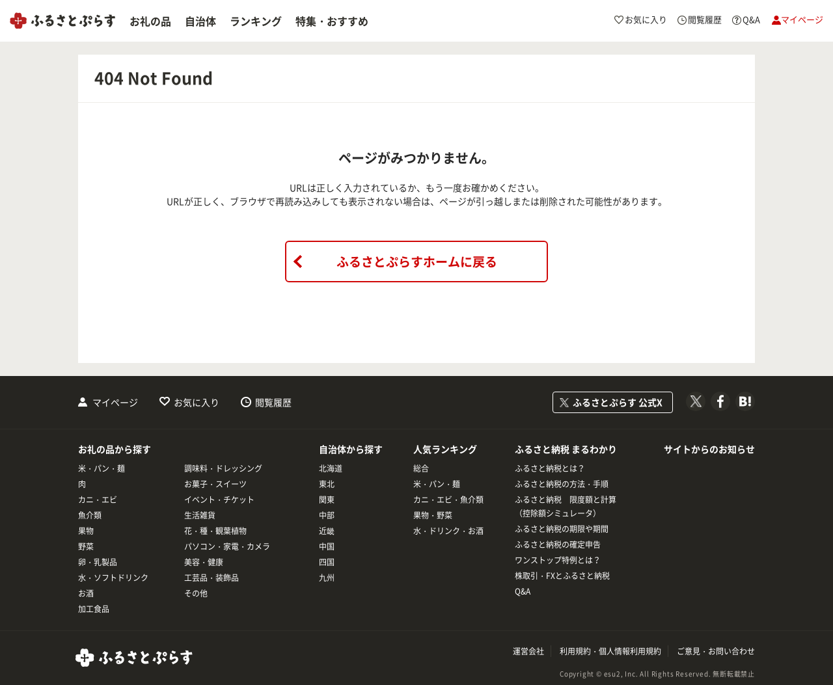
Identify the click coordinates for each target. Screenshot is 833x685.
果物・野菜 (432, 515)
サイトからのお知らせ (709, 448)
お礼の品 (150, 21)
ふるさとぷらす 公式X (617, 402)
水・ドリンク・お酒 (448, 531)
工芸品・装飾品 (211, 578)
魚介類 (90, 515)
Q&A (522, 591)
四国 (327, 562)
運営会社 (528, 651)
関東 (327, 499)
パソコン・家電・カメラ (227, 546)
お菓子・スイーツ (215, 484)
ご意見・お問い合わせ (716, 651)
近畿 (327, 531)
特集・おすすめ (331, 21)
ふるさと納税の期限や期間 (561, 529)
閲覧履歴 (273, 402)
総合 (421, 468)
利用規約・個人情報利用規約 (610, 651)
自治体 (200, 21)
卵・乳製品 (97, 562)
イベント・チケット (219, 499)
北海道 (330, 468)
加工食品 (93, 609)
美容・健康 (203, 562)
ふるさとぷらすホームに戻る (416, 261)
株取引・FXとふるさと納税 (562, 576)
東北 (327, 484)
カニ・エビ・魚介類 (448, 499)
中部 (327, 515)
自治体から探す (351, 448)
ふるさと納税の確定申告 (558, 544)
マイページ (115, 402)
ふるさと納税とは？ (550, 468)
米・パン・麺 (101, 468)
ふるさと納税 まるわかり (566, 448)
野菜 (86, 546)
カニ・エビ (97, 499)
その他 (196, 593)
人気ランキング (445, 448)
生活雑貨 (199, 515)
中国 (327, 546)
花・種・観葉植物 (215, 531)
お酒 (86, 593)
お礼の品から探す (114, 448)
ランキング (256, 21)
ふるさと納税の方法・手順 (561, 484)
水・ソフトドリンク (113, 578)
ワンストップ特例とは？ (558, 560)
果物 (86, 531)
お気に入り (196, 402)
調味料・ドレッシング (223, 468)
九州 (327, 578)
